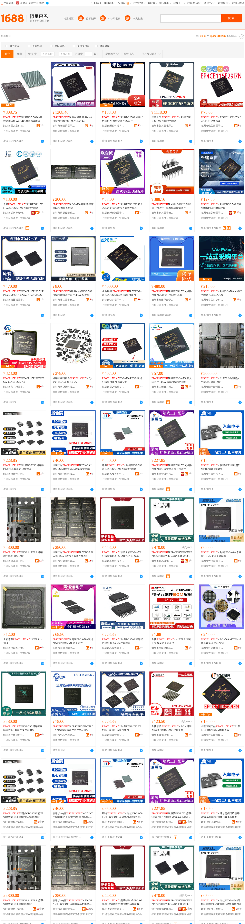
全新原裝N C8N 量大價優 (22, 641)
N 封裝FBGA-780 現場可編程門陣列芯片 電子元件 (73, 641)
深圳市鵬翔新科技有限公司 (212, 386)
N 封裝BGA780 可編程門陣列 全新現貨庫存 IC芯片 (122, 119)
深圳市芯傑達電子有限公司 (113, 647)
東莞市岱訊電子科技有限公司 (113, 299)
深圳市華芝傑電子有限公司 (212, 212)
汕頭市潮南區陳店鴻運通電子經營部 (64, 647)
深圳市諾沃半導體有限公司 (14, 212)
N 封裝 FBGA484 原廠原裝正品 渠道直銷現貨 (221, 554)
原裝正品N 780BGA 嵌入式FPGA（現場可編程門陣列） (73, 554)
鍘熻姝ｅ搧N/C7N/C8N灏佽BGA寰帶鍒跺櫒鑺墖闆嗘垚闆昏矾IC (73, 815)
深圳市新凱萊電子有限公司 (64, 125)
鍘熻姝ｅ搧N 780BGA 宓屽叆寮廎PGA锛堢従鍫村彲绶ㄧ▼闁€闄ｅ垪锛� (72, 902)
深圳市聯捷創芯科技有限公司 (14, 473)
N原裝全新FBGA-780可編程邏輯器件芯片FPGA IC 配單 (121, 554)
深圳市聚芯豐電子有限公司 (162, 125)
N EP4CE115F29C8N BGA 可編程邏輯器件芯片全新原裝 (73, 728)
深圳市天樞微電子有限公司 (212, 560)
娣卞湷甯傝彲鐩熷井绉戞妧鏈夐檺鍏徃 (162, 821)
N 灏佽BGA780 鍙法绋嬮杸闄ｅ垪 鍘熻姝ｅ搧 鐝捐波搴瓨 (23, 815)
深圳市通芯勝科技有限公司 (212, 734)
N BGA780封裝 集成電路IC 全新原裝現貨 (73, 206)
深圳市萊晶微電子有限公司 (162, 560)
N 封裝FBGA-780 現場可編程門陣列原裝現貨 (221, 206)
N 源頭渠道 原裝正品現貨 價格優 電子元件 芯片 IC (72, 119)
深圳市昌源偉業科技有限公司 (64, 212)
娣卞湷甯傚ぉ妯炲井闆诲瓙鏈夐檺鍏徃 (212, 908)
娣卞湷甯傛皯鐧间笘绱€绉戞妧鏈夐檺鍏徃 (113, 821)
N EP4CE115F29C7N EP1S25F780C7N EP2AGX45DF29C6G (23, 293)
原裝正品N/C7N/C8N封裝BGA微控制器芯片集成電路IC (72, 467)
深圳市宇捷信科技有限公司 (14, 734)
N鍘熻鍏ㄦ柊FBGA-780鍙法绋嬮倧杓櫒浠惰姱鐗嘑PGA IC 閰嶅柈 (122, 902)
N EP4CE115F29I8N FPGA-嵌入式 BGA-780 (23, 380)
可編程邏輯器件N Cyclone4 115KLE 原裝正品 (73, 380)
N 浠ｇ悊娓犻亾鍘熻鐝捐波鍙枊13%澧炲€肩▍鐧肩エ (221, 815)
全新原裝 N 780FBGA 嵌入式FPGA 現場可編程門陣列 (122, 293)
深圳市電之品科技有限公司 (14, 125)
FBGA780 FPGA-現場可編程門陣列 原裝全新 (122, 380)
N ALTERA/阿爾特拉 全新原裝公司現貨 (220, 380)
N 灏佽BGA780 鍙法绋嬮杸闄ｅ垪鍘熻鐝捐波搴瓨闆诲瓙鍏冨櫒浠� (171, 815)
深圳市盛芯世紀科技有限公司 (212, 299)
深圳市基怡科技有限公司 (113, 560)
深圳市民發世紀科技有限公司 (113, 473)
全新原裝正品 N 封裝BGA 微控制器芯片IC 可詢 (220, 728)
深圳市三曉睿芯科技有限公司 (162, 386)
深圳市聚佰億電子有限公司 (162, 734)
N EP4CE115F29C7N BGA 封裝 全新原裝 (221, 119)
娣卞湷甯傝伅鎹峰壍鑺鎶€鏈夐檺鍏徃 (14, 821)
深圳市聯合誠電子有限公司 (113, 212)
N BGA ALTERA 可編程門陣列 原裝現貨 (23, 554)
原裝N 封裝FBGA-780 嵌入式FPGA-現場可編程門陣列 (122, 467)
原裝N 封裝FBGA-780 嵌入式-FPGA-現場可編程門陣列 (23, 206)
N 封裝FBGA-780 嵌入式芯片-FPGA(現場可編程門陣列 (122, 206)
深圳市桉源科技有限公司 (212, 473)
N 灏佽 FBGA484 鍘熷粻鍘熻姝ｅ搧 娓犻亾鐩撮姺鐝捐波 (221, 902)
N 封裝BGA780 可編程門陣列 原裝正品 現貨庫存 (23, 467)
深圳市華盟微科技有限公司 (162, 473)
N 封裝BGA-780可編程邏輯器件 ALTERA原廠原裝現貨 (22, 119)
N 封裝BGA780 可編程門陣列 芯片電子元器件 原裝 (171, 293)
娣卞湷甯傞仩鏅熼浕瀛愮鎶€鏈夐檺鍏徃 (14, 908)
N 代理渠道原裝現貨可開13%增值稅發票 (220, 467)
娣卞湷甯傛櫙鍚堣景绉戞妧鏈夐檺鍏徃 (64, 821)
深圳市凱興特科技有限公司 (113, 734)
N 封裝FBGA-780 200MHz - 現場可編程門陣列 (121, 728)
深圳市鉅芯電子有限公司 (162, 212)
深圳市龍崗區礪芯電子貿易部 (162, 647)
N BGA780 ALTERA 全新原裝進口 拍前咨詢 (221, 641)
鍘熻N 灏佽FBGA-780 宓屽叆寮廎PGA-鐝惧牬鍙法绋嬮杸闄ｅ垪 (122, 815)
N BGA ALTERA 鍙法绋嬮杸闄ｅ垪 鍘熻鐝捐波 (23, 902)
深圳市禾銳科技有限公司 (113, 125)
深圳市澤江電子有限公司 (64, 299)
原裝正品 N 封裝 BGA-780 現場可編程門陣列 (171, 119)
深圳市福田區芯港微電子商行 (14, 647)
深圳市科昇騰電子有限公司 (212, 647)
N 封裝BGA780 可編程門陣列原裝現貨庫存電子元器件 (171, 467)
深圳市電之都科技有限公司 (113, 386)
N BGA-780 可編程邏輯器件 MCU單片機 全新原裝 (22, 728)
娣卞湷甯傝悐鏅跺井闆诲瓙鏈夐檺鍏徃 (162, 908)
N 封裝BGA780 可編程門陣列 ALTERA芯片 (221, 293)
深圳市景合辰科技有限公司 (64, 473)
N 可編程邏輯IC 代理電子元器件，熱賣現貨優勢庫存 (171, 206)
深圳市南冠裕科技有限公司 (64, 386)
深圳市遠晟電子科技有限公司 (14, 560)
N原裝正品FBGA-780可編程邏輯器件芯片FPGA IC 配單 (72, 293)
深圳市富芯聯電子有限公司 (14, 386)
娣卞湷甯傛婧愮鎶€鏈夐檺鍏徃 (212, 821)
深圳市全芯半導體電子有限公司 (64, 734)
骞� (41, 821)
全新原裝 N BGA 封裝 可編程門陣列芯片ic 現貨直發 (171, 728)
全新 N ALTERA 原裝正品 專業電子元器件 (171, 641)
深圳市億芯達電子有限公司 (212, 125)
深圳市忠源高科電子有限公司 (64, 560)
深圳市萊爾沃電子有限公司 (14, 299)
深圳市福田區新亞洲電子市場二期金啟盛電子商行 (162, 299)
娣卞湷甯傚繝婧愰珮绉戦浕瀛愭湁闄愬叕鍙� (64, 908)
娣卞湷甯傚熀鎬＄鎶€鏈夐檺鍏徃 (113, 908)
